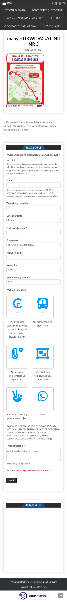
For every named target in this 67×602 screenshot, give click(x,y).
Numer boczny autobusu (18, 277)
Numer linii (12, 265)
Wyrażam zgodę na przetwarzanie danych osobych (33, 154)
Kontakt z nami (53, 25)
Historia (54, 18)
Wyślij (11, 480)
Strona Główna (15, 10)
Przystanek (12, 240)
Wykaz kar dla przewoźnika (25, 18)
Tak (13, 159)
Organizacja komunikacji (20, 25)
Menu (9, 3)
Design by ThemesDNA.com (34, 586)
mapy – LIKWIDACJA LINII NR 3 (33, 41)
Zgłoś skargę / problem (47, 10)
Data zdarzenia (15, 215)
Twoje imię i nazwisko (18, 203)
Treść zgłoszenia (15, 445)
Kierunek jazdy (14, 252)
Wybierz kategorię (16, 289)
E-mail (10, 180)
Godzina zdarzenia (16, 228)
